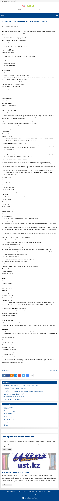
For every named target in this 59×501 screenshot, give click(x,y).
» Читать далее (7, 449)
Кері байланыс (11, 1)
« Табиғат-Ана (5, 370)
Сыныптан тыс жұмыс (9, 419)
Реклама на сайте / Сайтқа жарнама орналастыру (29, 494)
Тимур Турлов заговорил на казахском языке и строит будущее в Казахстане (22, 385)
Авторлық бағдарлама (9, 407)
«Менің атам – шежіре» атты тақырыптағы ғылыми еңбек (18, 397)
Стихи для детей (8, 418)
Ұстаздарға (6, 408)
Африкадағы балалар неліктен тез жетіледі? (14, 396)
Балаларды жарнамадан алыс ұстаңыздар (14, 394)
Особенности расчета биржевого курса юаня (15, 387)
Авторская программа (11, 491)
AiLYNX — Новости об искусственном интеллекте (31, 498)
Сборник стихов (30, 491)
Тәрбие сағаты (7, 421)
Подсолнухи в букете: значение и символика (15, 388)
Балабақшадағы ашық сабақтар (11, 26)
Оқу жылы (6, 416)
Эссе (5, 424)
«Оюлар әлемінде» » (52, 370)
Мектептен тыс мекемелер (10, 414)
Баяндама (6, 410)
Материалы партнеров (41, 491)
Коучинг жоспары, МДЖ (9, 411)
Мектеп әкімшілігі (8, 413)
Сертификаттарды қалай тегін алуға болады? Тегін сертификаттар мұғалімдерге (23, 391)
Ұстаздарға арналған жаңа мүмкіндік (13, 390)
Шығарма (6, 422)
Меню (3, 15)
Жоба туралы (4, 1)
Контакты (50, 491)
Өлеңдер (6, 425)
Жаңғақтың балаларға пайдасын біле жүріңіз (15, 393)
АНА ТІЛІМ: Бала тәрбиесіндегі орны (12, 399)
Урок (19, 491)
